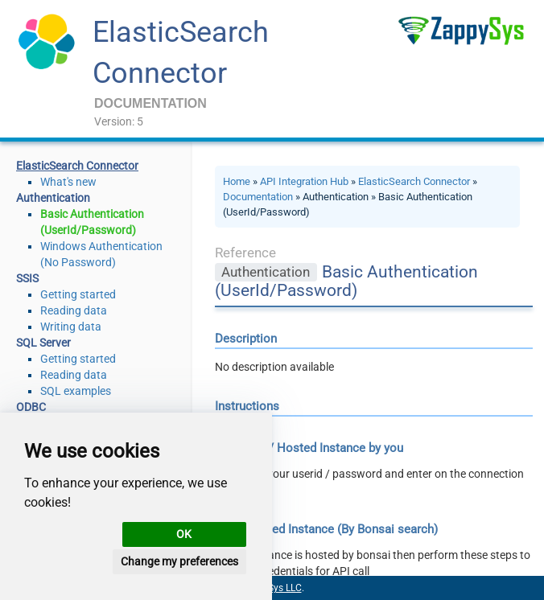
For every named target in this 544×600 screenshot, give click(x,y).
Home (236, 181)
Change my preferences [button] (179, 561)
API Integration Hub (304, 181)
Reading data (73, 310)
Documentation (258, 197)
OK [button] (184, 534)
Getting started (78, 294)
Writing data (70, 326)
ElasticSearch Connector (414, 181)
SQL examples (75, 390)
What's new (68, 181)
